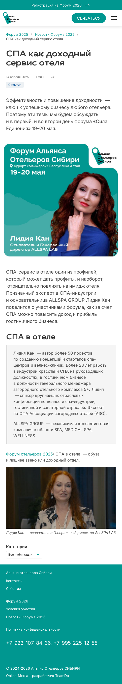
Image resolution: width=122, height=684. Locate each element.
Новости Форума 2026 (26, 617)
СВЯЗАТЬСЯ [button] (89, 18)
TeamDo (62, 675)
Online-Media (17, 675)
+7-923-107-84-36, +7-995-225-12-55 (52, 643)
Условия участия (20, 609)
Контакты (14, 581)
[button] (114, 18)
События (14, 85)
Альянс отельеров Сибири (29, 573)
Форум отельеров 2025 (29, 454)
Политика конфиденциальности (33, 629)
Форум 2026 (17, 601)
